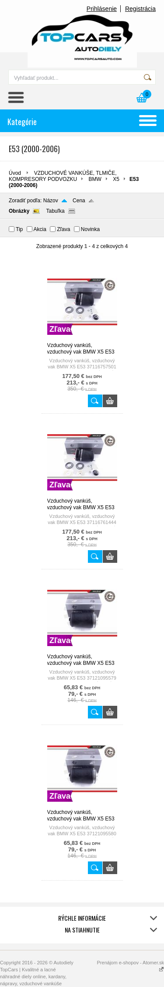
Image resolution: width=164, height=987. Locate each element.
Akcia (40, 229)
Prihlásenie (102, 8)
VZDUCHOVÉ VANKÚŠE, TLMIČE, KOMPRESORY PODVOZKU (63, 176)
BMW (95, 179)
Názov (50, 200)
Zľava (63, 229)
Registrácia (140, 8)
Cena (79, 200)
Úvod (15, 173)
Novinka (90, 229)
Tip (19, 229)
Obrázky (19, 211)
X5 (116, 179)
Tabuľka (55, 211)
